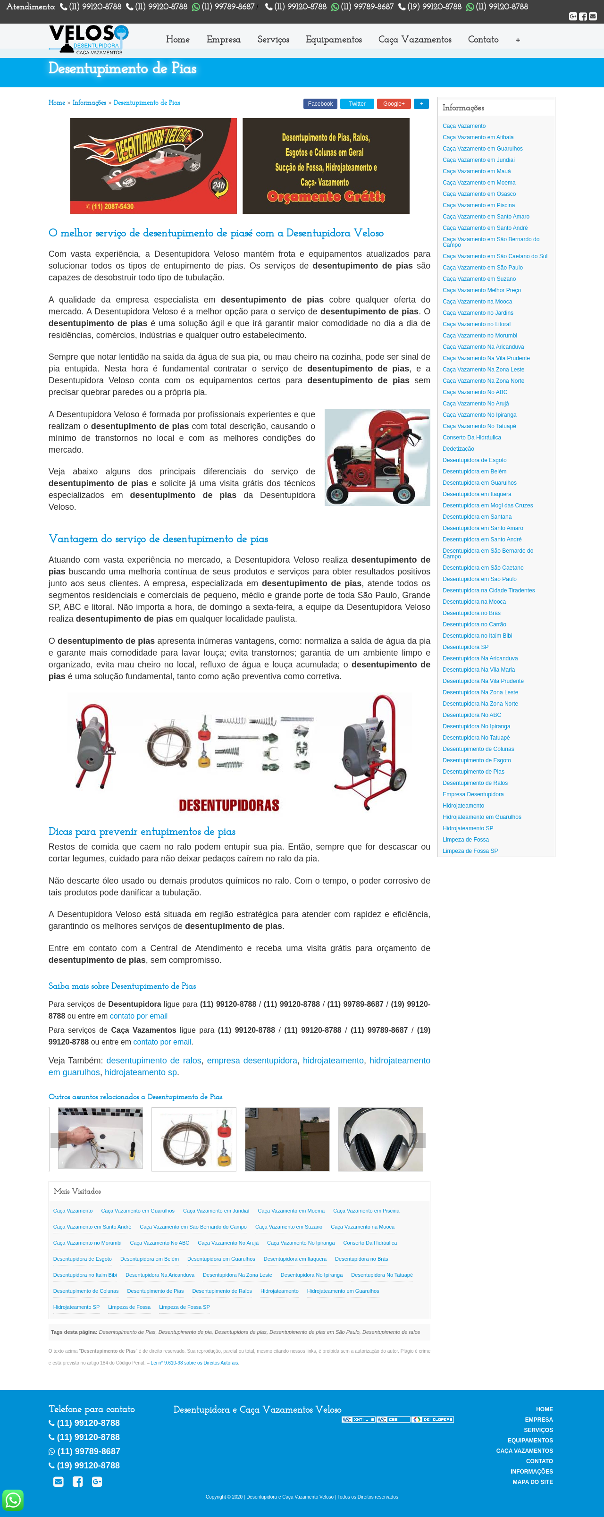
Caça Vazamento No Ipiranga (301, 1243)
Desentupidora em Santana (477, 517)
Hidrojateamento (279, 1291)
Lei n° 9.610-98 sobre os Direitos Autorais (194, 1362)
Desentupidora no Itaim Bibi (85, 1275)
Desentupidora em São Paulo (480, 579)
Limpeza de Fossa (129, 1307)
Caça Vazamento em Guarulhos (138, 1211)
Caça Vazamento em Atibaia (478, 137)
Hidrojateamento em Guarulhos (343, 1291)
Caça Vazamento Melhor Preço (482, 290)
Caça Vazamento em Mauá (477, 171)
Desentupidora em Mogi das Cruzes (488, 505)
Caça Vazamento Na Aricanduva (483, 347)
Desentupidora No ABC (472, 715)
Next (417, 1140)
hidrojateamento (333, 1060)
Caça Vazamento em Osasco (479, 194)
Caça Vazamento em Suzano (288, 1227)
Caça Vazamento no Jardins (478, 313)
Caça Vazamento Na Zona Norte (483, 381)
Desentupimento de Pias (155, 1291)
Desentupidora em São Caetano (483, 568)
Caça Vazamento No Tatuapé (479, 426)
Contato (483, 39)
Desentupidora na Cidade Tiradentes (489, 590)
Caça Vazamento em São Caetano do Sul (495, 256)
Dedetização (458, 449)
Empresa (224, 39)
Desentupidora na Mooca (474, 601)
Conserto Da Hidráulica (370, 1243)
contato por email (139, 1016)
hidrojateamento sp (141, 1072)
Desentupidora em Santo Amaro (483, 528)
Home (178, 39)
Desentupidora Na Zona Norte (480, 703)
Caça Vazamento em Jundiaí (216, 1211)
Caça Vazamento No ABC (160, 1243)
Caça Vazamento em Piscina (366, 1211)
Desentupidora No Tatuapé (382, 1275)
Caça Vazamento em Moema (291, 1211)
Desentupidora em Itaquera (295, 1259)
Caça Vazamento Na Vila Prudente (486, 358)
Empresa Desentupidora (473, 794)
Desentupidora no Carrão (474, 624)
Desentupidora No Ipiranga (312, 1275)
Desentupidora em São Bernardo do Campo (488, 554)
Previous (58, 1140)
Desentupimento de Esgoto (477, 760)
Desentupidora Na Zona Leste (237, 1275)
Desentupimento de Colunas (86, 1291)
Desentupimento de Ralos (222, 1291)
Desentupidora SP (465, 647)
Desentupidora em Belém (149, 1259)
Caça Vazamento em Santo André (92, 1227)
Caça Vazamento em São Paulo (483, 267)
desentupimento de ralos (154, 1060)
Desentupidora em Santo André (482, 539)
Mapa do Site (533, 1482)
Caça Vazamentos (414, 39)
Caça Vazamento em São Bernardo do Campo (193, 1227)
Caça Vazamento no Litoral (477, 324)
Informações (89, 103)
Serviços (273, 39)
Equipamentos (333, 39)
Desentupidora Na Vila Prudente (483, 681)
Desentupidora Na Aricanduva (160, 1275)
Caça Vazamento (73, 1211)
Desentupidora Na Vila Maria (479, 669)
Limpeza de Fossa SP (184, 1307)
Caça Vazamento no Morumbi (87, 1243)
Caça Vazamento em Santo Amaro (486, 216)
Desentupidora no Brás (361, 1259)
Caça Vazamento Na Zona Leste (483, 369)
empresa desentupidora (252, 1060)
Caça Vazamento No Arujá (228, 1243)
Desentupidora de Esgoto (82, 1259)
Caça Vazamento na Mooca (362, 1227)
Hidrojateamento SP (76, 1307)
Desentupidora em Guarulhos (221, 1259)
